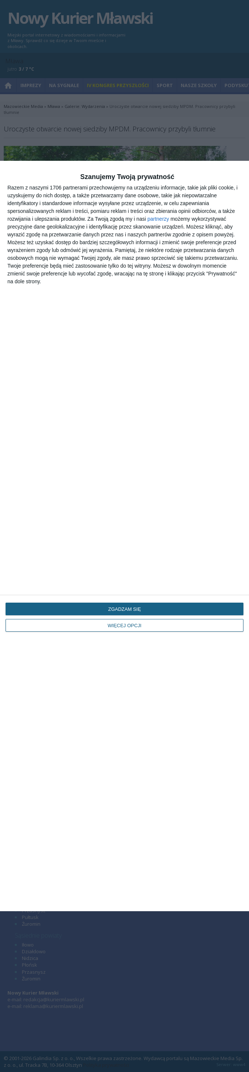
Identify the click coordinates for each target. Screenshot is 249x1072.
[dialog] (124, 536)
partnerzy (158, 218)
